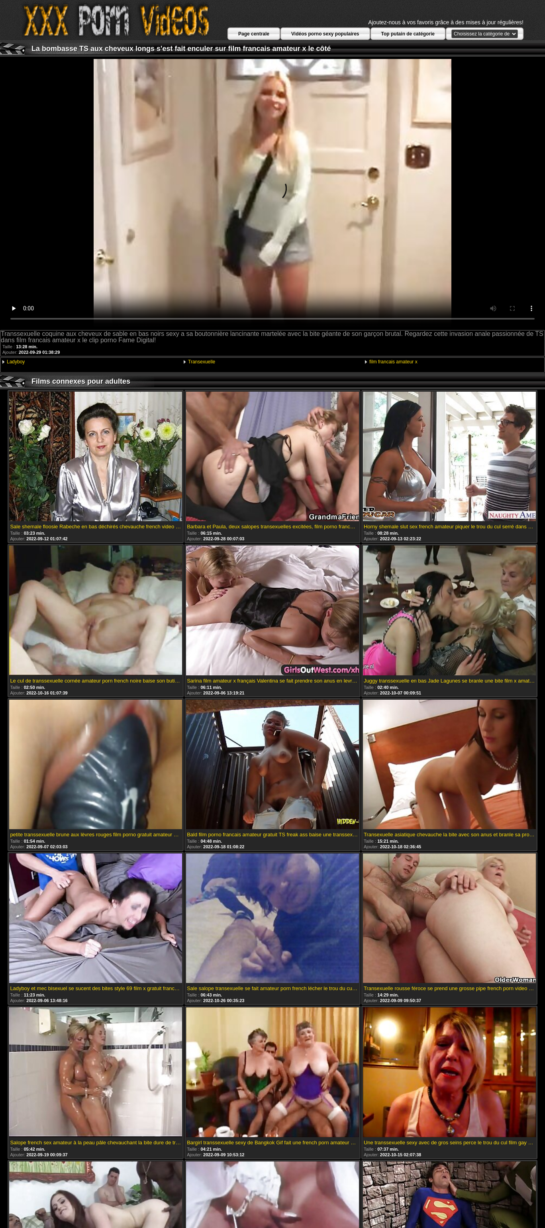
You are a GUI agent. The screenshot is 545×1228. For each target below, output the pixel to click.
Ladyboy (16, 362)
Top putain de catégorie (408, 34)
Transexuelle (201, 362)
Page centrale (253, 34)
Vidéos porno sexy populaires (325, 34)
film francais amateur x (393, 362)
